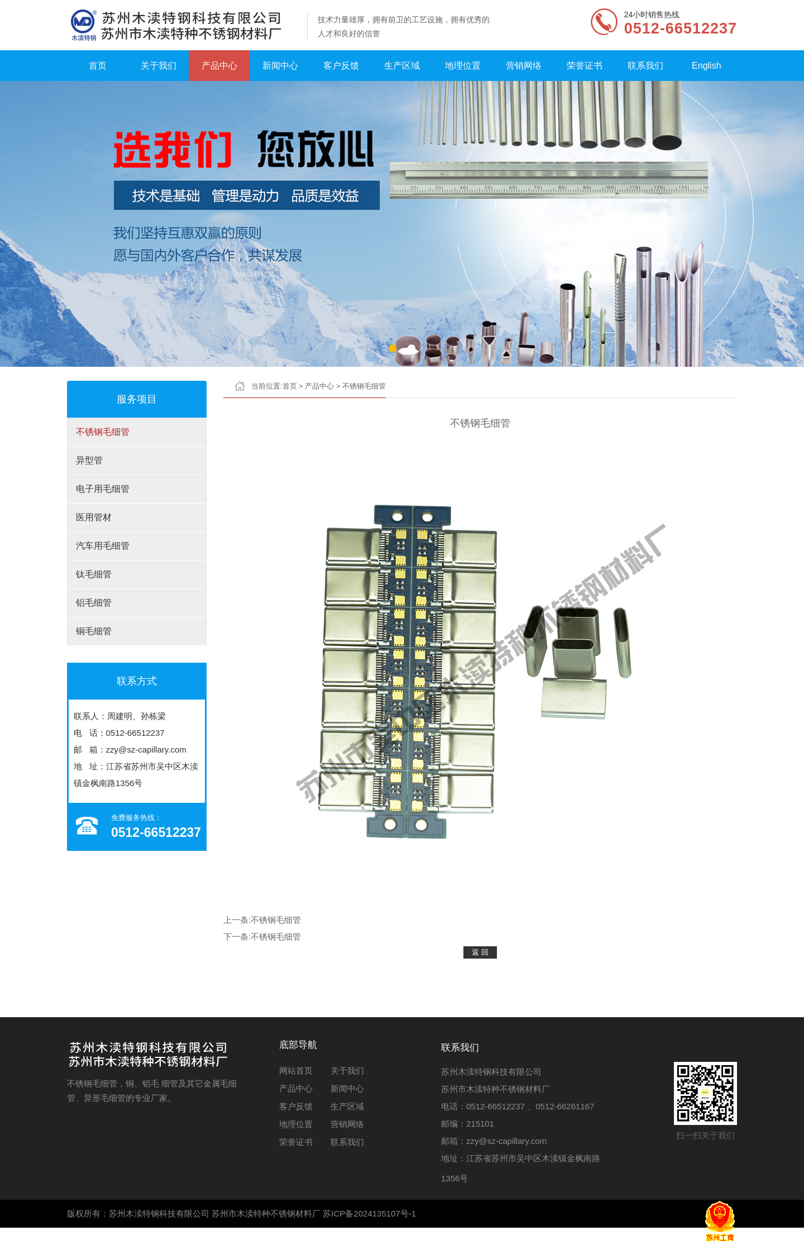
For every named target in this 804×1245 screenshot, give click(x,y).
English (706, 65)
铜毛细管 (94, 631)
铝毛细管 (94, 602)
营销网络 (524, 65)
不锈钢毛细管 (103, 432)
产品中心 (219, 65)
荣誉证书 (584, 65)
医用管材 (94, 517)
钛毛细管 (94, 574)
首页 (98, 65)
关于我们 (158, 65)
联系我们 (645, 65)
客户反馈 (341, 65)
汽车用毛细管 (103, 545)
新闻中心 (280, 65)
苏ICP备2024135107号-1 (369, 1213)
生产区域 (402, 65)
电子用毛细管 (103, 489)
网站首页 (296, 1070)
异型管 (89, 460)
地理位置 (463, 65)
